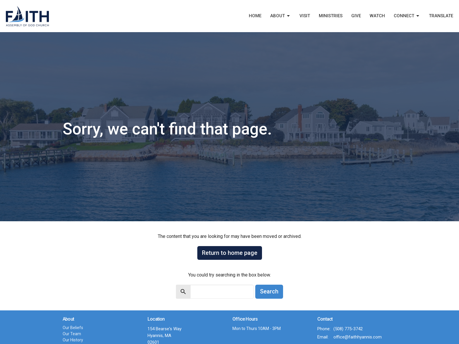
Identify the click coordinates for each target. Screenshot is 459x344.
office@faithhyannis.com (357, 337)
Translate (441, 15)
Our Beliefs (73, 327)
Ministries (330, 15)
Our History (73, 340)
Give (356, 15)
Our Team (72, 333)
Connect (407, 16)
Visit (304, 15)
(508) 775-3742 (348, 328)
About (280, 16)
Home (255, 15)
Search (269, 291)
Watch (377, 15)
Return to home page (229, 252)
